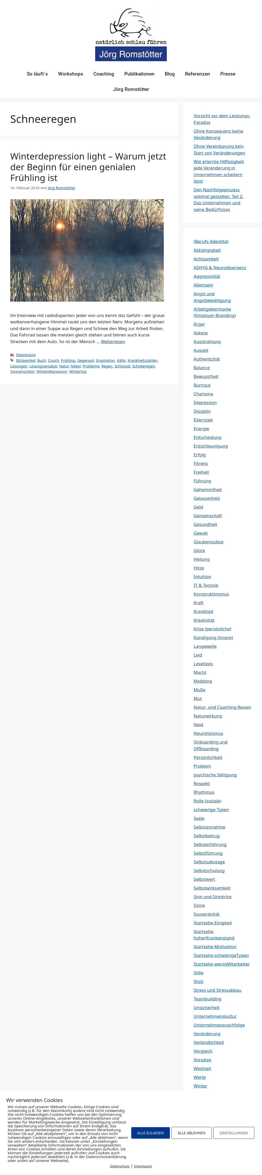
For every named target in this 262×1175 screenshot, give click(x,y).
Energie (201, 428)
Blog (170, 74)
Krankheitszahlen (143, 360)
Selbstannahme (209, 827)
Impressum (143, 1166)
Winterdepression (52, 371)
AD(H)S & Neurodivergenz (220, 267)
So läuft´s (37, 74)
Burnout (202, 385)
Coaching (103, 74)
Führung (202, 481)
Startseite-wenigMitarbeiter (222, 964)
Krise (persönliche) (212, 629)
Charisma (203, 394)
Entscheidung (208, 437)
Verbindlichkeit (209, 1042)
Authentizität (207, 359)
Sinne (199, 905)
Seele (199, 818)
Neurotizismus (208, 733)
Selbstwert (204, 879)
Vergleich (203, 1051)
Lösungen (18, 366)
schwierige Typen (211, 809)
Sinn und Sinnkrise (213, 896)
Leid (198, 655)
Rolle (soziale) (207, 801)
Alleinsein (203, 285)
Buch (41, 360)
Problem (202, 766)
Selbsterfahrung (210, 844)
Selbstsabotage (209, 862)
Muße (199, 690)
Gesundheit (205, 524)
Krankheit (203, 611)
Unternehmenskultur (215, 1016)
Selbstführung (208, 853)
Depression (26, 354)
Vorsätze (202, 1060)
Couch (53, 360)
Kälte (121, 360)
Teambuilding (208, 999)
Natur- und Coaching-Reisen (222, 707)
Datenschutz (119, 1166)
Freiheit (201, 472)
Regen (106, 366)
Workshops (70, 74)
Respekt (202, 783)
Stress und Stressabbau (218, 990)
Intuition (202, 576)
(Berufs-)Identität (211, 241)
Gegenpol (85, 360)
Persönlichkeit (208, 757)
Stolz (198, 981)
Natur (64, 366)
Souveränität (207, 914)
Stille (198, 973)
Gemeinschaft (208, 515)
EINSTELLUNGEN (234, 1132)
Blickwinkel (25, 360)
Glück (199, 550)
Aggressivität (207, 276)
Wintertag (77, 371)
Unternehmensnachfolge (219, 1025)
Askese (201, 333)
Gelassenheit (207, 498)
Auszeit (201, 350)
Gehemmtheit (208, 489)
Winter (200, 1086)
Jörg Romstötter (131, 89)
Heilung (202, 559)
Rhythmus (204, 792)
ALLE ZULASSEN (150, 1132)
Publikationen (139, 74)
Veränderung (207, 1033)
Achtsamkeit (206, 259)
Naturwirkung (208, 716)
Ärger (199, 324)
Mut (198, 698)
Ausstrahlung (207, 341)
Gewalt (201, 533)
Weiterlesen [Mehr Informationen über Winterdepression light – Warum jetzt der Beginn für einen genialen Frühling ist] (113, 341)
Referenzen (197, 74)
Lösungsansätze (43, 366)
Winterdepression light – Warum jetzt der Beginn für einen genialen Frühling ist (88, 167)
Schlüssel (122, 366)
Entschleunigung (211, 446)
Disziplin (202, 411)
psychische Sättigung (215, 775)
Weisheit (202, 1068)
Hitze (199, 568)
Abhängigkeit (207, 250)
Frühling (68, 360)
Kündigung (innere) (213, 637)
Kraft (199, 603)
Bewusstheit (206, 376)
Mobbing (203, 681)
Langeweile (205, 646)
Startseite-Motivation (215, 946)
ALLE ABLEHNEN (191, 1132)
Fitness (201, 463)
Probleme (91, 366)
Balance (202, 368)
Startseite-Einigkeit (213, 923)
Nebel (76, 366)
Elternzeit (203, 420)
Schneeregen (143, 366)
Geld (198, 507)
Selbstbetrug (207, 836)
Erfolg (200, 455)
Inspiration (105, 360)
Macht (200, 672)
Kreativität (204, 620)
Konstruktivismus (211, 594)
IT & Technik (206, 585)
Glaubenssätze (209, 542)
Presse (227, 74)
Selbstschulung (209, 870)
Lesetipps (203, 663)
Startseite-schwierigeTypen (221, 955)
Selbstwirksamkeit (212, 888)
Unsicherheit (207, 1007)
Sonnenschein (22, 371)
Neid (198, 724)
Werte (200, 1077)
